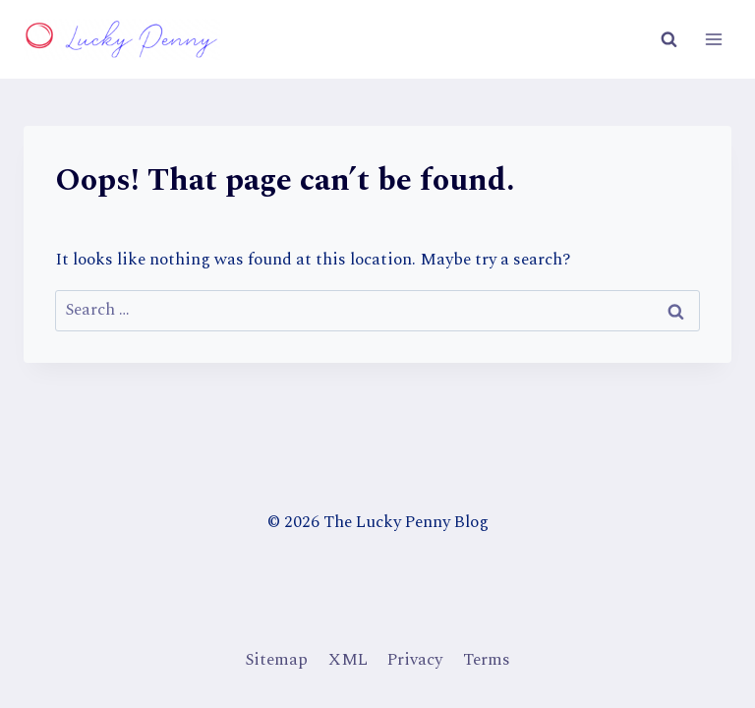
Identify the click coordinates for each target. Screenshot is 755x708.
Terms (486, 660)
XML (348, 660)
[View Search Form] (668, 39)
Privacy (414, 660)
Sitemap (276, 660)
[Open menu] (713, 39)
